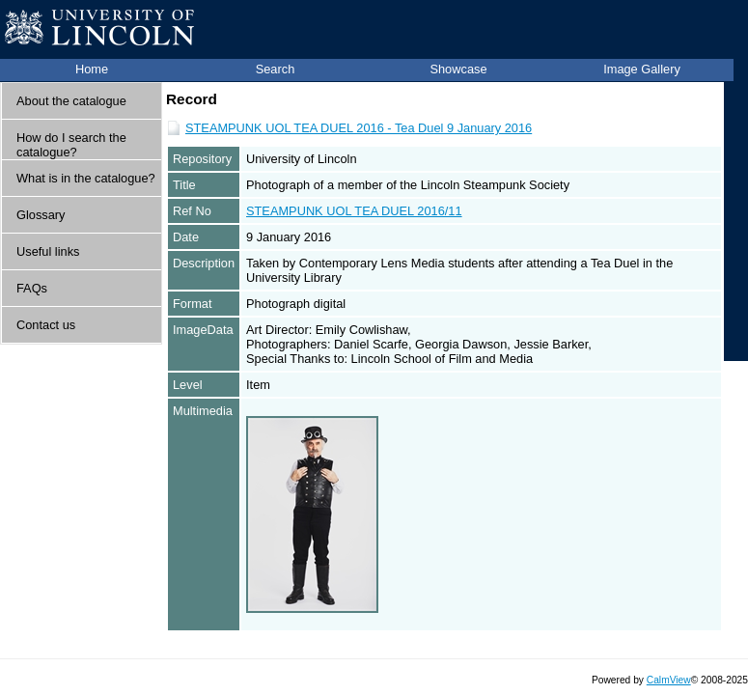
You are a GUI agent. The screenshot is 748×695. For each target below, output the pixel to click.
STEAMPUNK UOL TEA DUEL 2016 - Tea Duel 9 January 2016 (358, 128)
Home (91, 69)
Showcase (457, 69)
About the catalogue (71, 101)
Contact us (45, 325)
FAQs (31, 288)
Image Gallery (641, 69)
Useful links (47, 251)
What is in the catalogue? (85, 178)
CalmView (669, 680)
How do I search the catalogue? (71, 144)
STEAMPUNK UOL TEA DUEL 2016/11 (354, 211)
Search (275, 69)
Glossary (41, 215)
